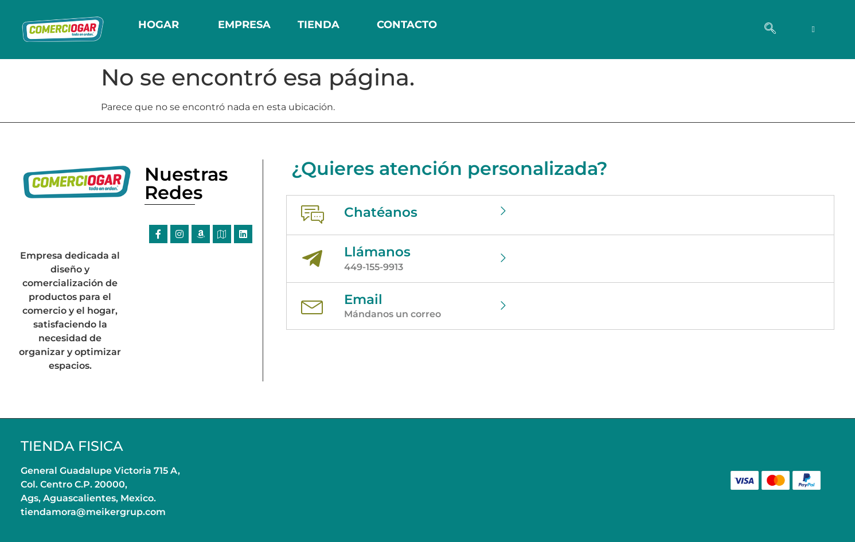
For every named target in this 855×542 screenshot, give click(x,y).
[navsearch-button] (770, 29)
